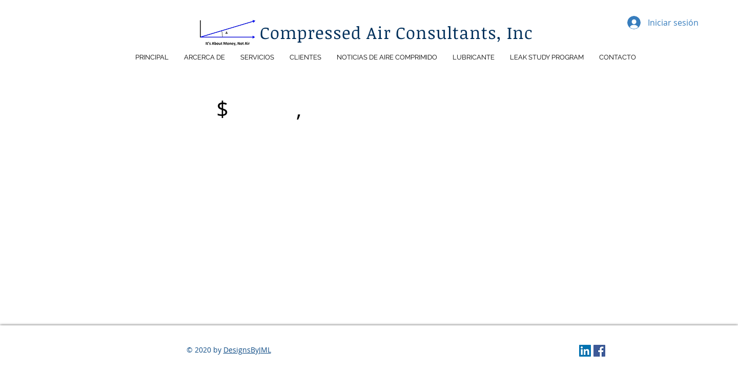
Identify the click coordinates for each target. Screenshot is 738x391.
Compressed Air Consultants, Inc (397, 32)
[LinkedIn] (585, 351)
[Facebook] (599, 351)
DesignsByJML (247, 350)
